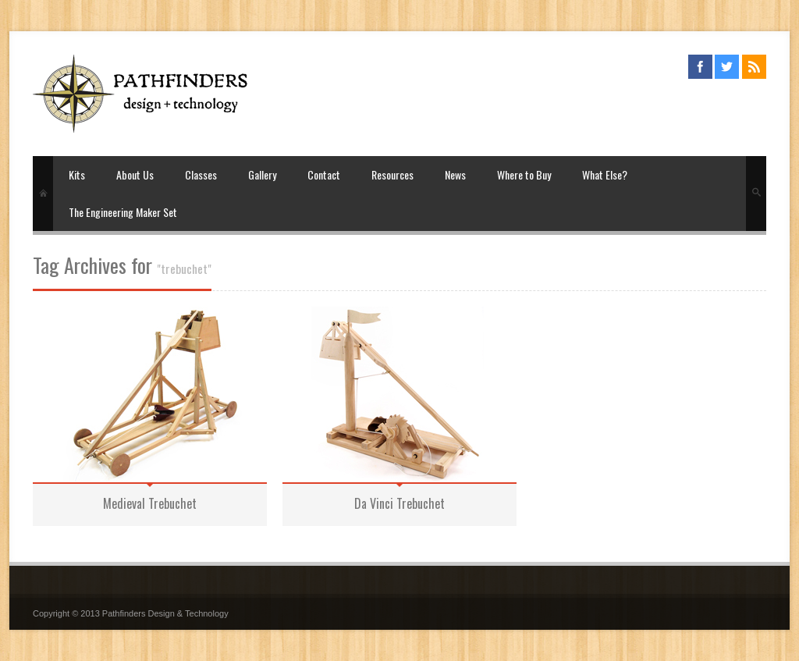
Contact (323, 174)
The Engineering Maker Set (123, 212)
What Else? (604, 174)
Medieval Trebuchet (150, 503)
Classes (201, 174)
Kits (77, 174)
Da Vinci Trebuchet (399, 503)
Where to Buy (524, 174)
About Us (135, 174)
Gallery (262, 174)
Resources (392, 174)
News (455, 174)
